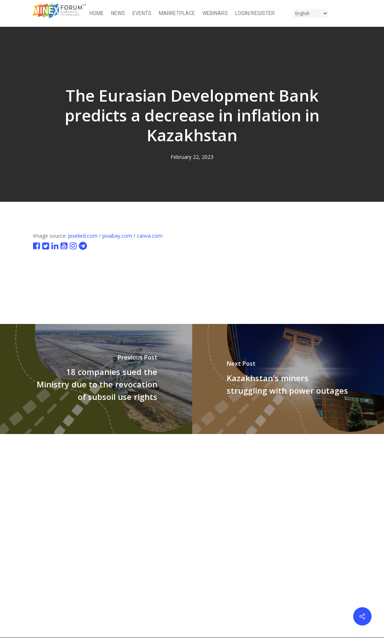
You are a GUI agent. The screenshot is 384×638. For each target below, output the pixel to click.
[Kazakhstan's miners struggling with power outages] (288, 379)
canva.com (149, 235)
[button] (346, 13)
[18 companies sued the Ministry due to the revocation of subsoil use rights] (96, 379)
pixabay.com (117, 235)
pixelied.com (83, 235)
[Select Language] (311, 13)
